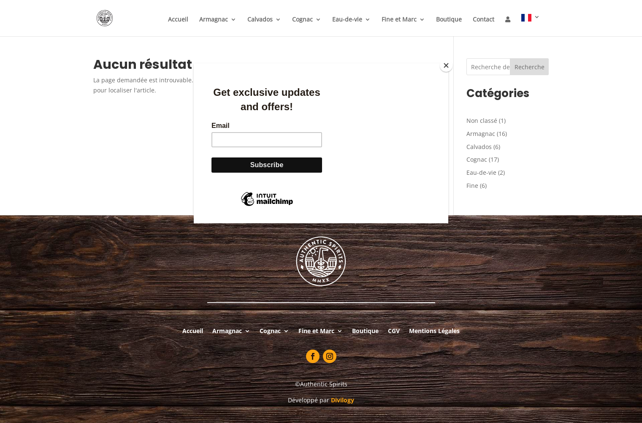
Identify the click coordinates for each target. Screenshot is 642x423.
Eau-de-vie (347, 19)
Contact (483, 19)
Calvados (260, 19)
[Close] (446, 65)
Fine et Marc (399, 19)
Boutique (449, 19)
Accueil (178, 19)
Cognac (302, 19)
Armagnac (213, 19)
